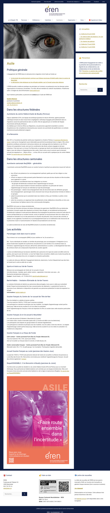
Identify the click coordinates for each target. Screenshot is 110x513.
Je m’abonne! (79, 488)
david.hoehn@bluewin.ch (40, 276)
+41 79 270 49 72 (12, 105)
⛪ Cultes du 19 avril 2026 (87, 44)
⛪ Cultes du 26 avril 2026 (87, 34)
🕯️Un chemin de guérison (87, 41)
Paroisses (26, 20)
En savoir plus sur (21, 154)
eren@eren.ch (7, 488)
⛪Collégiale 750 (13, 20)
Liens (103, 1)
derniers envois (81, 499)
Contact (23, 359)
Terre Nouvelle (47, 1)
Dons (84, 20)
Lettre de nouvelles (59, 1)
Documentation (86, 1)
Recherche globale (35, 1)
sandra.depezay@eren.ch (14, 103)
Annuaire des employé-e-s (73, 1)
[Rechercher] (100, 90)
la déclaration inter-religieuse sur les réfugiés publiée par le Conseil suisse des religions (37, 82)
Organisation (73, 20)
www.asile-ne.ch (35, 90)
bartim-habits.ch (21, 292)
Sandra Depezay (12, 99)
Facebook (96, 1)
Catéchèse (50, 20)
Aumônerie (61, 20)
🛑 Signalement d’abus (95, 20)
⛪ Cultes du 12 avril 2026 (87, 47)
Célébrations (37, 20)
